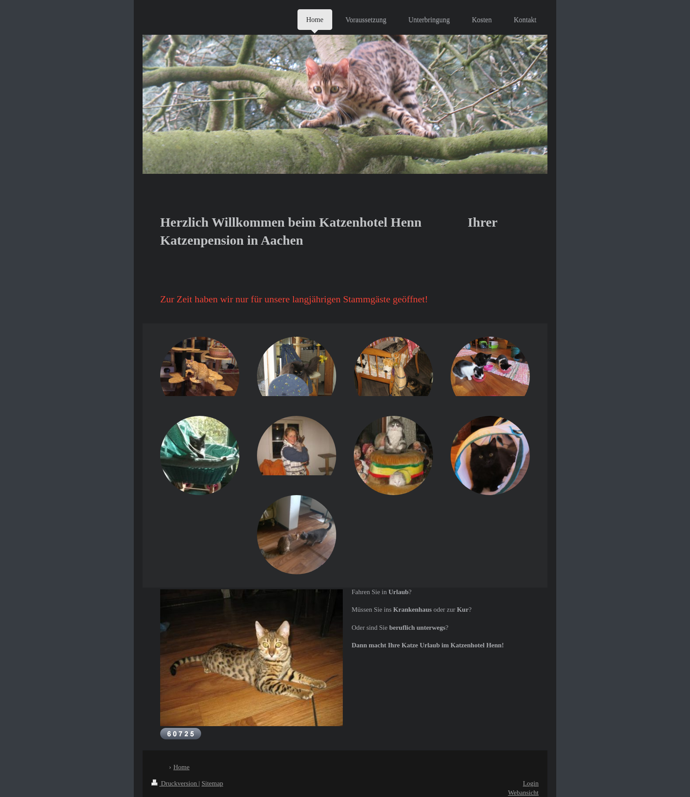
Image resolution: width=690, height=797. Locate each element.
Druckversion (174, 783)
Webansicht (523, 792)
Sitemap (212, 783)
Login (531, 783)
